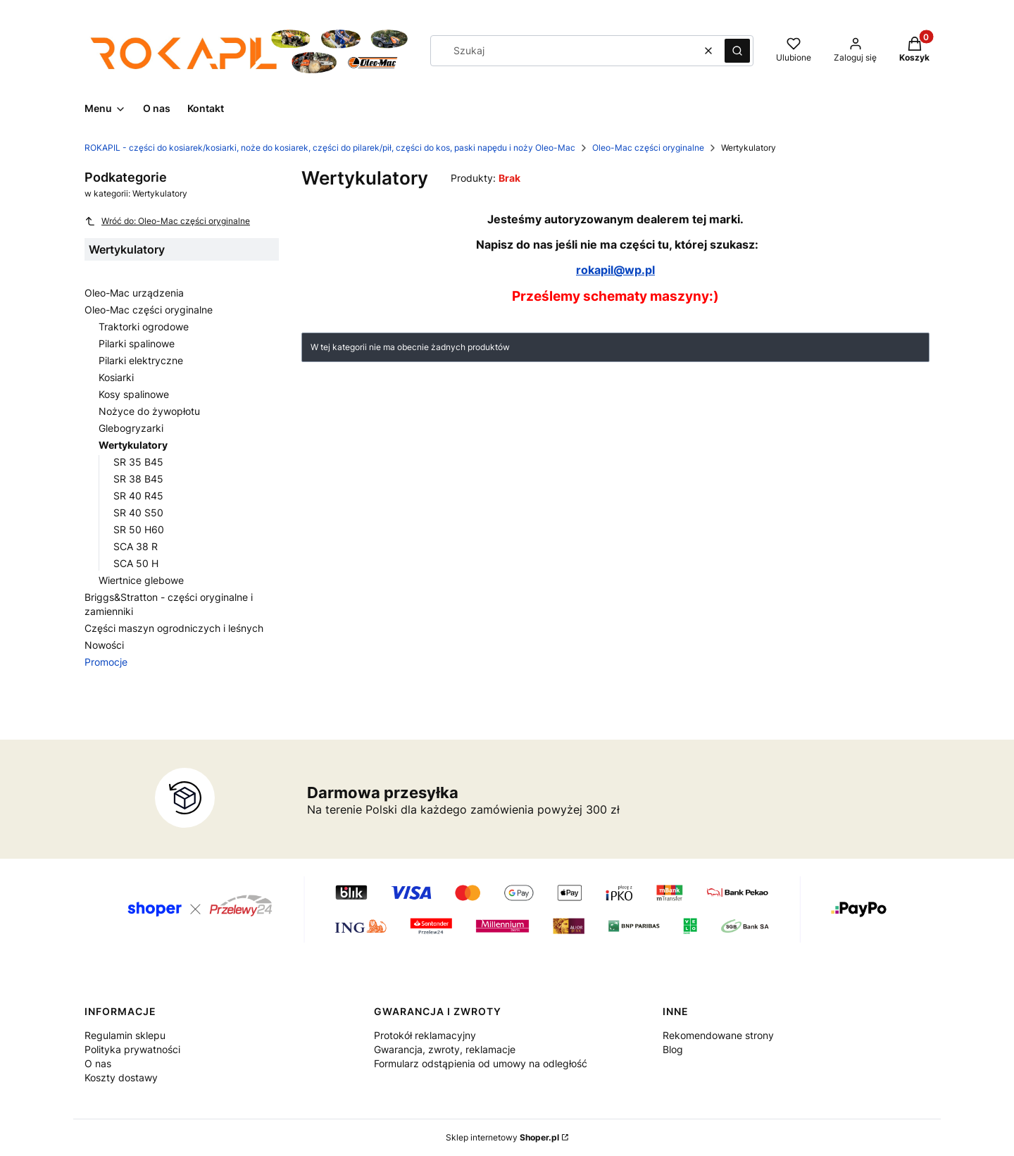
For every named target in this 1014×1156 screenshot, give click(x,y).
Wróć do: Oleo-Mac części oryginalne (167, 221)
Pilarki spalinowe (137, 343)
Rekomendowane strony (718, 1035)
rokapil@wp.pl (615, 270)
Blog (673, 1049)
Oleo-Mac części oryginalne (648, 147)
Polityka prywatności (132, 1049)
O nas (97, 1063)
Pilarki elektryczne (141, 360)
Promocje (105, 662)
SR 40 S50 (138, 512)
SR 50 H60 (138, 529)
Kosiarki (116, 377)
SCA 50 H (135, 563)
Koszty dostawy (121, 1077)
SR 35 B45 (138, 462)
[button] (737, 51)
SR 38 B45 (138, 479)
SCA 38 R (135, 546)
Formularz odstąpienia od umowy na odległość (480, 1063)
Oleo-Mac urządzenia (134, 293)
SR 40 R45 (138, 496)
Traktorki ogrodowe (144, 326)
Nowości (104, 645)
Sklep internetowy (502, 1137)
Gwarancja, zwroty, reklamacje (444, 1049)
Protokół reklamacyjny (425, 1035)
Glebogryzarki (131, 428)
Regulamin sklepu (124, 1035)
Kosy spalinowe (134, 394)
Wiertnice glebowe (141, 580)
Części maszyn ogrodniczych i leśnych (173, 628)
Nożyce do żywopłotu (149, 411)
